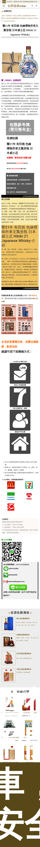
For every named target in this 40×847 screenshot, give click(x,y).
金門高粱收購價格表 (23, 654)
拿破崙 (26, 640)
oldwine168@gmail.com (16, 581)
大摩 (34, 622)
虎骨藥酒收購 (26, 672)
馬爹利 (18, 637)
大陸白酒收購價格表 (23, 669)
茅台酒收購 (19, 672)
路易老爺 (21, 640)
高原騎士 (23, 622)
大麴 (21, 658)
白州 (25, 625)
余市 (29, 625)
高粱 (17, 658)
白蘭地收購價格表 (23, 635)
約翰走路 (29, 622)
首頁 (3, 15)
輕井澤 (33, 625)
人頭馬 (27, 637)
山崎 (22, 625)
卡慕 (31, 637)
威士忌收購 (17, 15)
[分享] (36, 6)
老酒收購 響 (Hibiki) (29, 15)
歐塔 (35, 637)
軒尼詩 (22, 637)
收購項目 (9, 15)
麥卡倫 (18, 622)
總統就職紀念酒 (27, 658)
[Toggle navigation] (4, 6)
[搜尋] (32, 6)
